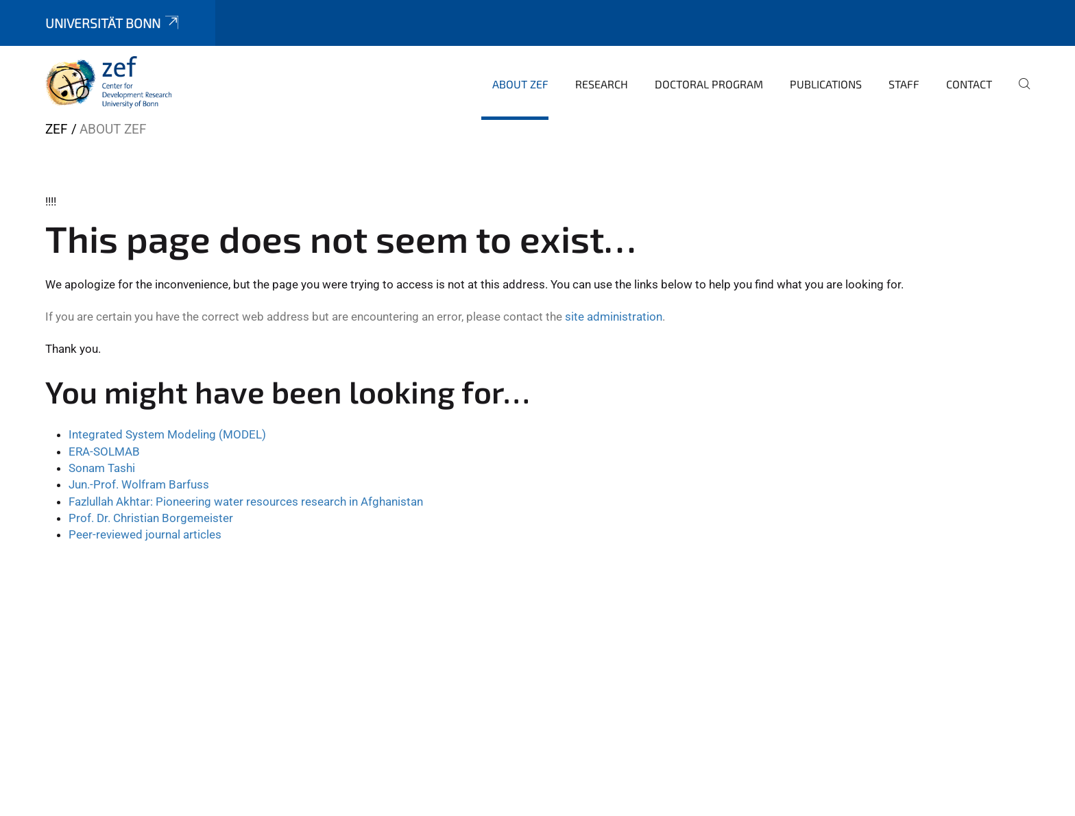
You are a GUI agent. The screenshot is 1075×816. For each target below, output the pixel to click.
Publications (826, 83)
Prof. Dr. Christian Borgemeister (151, 518)
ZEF (56, 129)
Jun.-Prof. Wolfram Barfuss (139, 484)
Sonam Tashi (102, 468)
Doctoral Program (709, 83)
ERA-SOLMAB (104, 451)
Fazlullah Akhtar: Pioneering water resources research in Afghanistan (246, 501)
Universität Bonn (113, 23)
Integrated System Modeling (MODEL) (167, 434)
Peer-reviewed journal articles (145, 534)
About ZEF (520, 83)
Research (601, 83)
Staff (904, 83)
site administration (613, 316)
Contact (969, 83)
